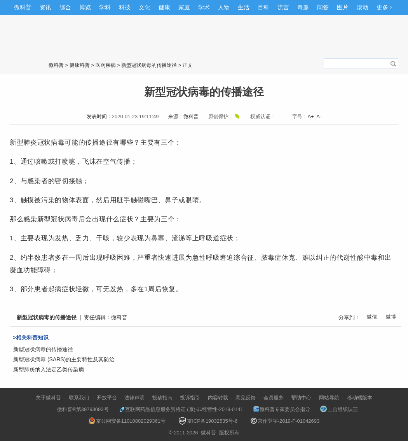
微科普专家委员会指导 (281, 409)
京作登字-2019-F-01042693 (285, 421)
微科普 (22, 7)
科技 (125, 7)
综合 (65, 7)
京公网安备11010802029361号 (127, 421)
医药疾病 (106, 65)
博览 (85, 7)
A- (318, 116)
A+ (310, 116)
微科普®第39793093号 (79, 409)
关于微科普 (48, 398)
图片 (343, 7)
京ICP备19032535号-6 (207, 421)
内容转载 (218, 398)
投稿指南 (162, 398)
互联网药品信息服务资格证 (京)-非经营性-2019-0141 (181, 409)
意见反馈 (245, 398)
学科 (105, 7)
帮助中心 (301, 398)
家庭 (184, 7)
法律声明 (134, 398)
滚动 (362, 7)
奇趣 (303, 7)
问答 (323, 7)
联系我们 (79, 398)
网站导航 (329, 398)
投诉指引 (190, 398)
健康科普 (80, 65)
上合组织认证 (339, 409)
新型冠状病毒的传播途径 (149, 65)
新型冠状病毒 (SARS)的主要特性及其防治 (64, 359)
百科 (263, 7)
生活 (243, 7)
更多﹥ (385, 7)
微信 (372, 317)
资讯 (45, 7)
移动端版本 (359, 398)
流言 (283, 7)
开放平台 (107, 398)
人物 (224, 7)
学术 (204, 7)
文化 (144, 7)
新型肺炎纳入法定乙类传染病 (48, 369)
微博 (391, 317)
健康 (164, 7)
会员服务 (273, 398)
